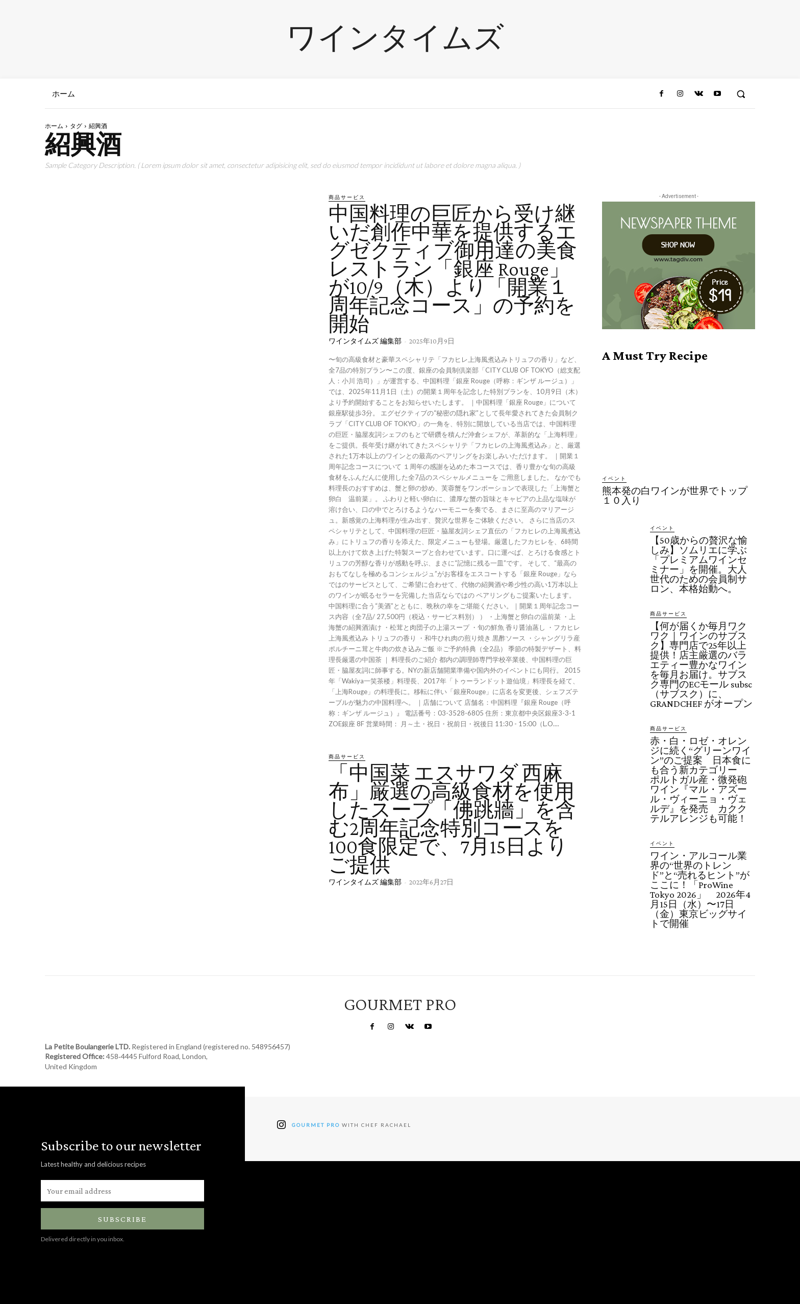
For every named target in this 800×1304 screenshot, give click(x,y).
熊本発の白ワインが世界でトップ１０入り (674, 495)
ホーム (54, 126)
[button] (741, 94)
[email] (122, 1190)
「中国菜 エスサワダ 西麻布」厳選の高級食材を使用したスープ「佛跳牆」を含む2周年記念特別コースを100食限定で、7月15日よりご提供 (452, 818)
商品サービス (347, 197)
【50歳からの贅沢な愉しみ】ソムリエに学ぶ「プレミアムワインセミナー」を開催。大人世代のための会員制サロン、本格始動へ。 (698, 564)
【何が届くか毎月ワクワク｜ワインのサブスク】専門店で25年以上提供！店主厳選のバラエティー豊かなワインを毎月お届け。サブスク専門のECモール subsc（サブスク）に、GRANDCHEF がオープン (701, 665)
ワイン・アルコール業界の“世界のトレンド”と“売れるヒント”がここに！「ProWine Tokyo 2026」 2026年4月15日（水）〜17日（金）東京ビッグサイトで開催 (700, 889)
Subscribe (122, 1219)
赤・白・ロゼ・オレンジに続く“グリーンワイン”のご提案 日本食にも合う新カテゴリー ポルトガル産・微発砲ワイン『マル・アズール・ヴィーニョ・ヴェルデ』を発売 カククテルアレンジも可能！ (700, 779)
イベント (614, 478)
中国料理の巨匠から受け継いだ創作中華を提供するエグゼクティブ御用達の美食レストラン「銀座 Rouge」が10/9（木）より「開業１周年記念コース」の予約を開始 (453, 268)
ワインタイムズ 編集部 (365, 341)
